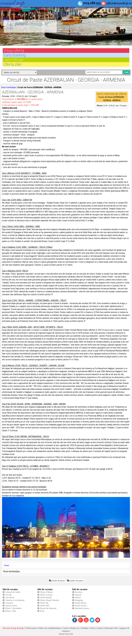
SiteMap (84, 628)
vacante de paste (76, 580)
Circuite (8, 595)
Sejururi (78, 595)
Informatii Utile (110, 628)
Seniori (78, 597)
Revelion (78, 592)
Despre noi (74, 628)
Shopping (79, 600)
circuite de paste (58, 580)
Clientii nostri (31, 628)
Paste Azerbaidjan (8, 87)
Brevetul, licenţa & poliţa (13, 628)
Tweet (6, 565)
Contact (65, 628)
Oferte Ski (44, 603)
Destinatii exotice (82, 608)
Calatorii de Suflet (12, 592)
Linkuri (100, 628)
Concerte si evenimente (14, 600)
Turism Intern (80, 603)
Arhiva (92, 628)
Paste (42, 611)
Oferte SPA (44, 605)
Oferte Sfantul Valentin (49, 600)
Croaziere (9, 603)
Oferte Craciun (46, 595)
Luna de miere (11, 605)
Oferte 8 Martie (46, 592)
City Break (9, 597)
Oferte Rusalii (46, 597)
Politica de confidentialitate (49, 628)
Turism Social (80, 605)
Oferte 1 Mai (10, 611)
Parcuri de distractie (48, 608)
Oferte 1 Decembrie (13, 608)
